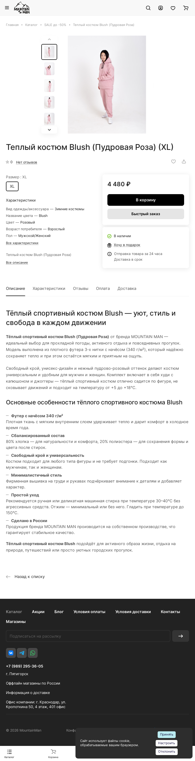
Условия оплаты (89, 611)
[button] (49, 130)
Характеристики (49, 288)
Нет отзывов (26, 162)
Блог (59, 611)
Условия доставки (133, 611)
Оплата (103, 288)
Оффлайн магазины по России (33, 683)
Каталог (14, 611)
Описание (15, 288)
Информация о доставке (28, 692)
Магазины (16, 621)
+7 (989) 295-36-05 (24, 666)
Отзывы (80, 288)
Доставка (127, 288)
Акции (38, 611)
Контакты (170, 611)
